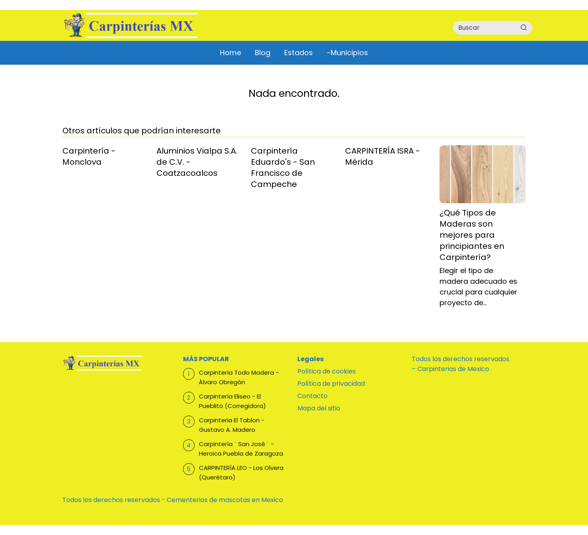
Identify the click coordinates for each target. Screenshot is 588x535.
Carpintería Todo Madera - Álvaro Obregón (239, 377)
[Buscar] (523, 27)
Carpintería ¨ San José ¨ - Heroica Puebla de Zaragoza (241, 449)
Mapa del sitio (318, 408)
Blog (262, 53)
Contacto (312, 395)
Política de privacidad (331, 383)
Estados (298, 53)
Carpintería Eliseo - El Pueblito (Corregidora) (232, 401)
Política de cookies (326, 371)
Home (230, 53)
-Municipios (347, 53)
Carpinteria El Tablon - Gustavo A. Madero (231, 425)
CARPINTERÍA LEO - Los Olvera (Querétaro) (241, 472)
